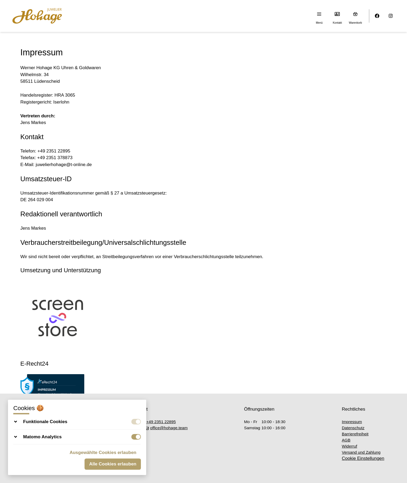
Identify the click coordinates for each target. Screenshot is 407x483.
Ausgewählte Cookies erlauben (103, 452)
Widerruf (349, 446)
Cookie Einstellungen (363, 458)
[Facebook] (377, 16)
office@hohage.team (166, 428)
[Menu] (319, 14)
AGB (346, 440)
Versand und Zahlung (361, 452)
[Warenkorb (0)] (355, 14)
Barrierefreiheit (355, 434)
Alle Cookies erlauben (112, 464)
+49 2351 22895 (158, 421)
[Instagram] (391, 16)
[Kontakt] (337, 14)
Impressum (352, 421)
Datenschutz (353, 428)
